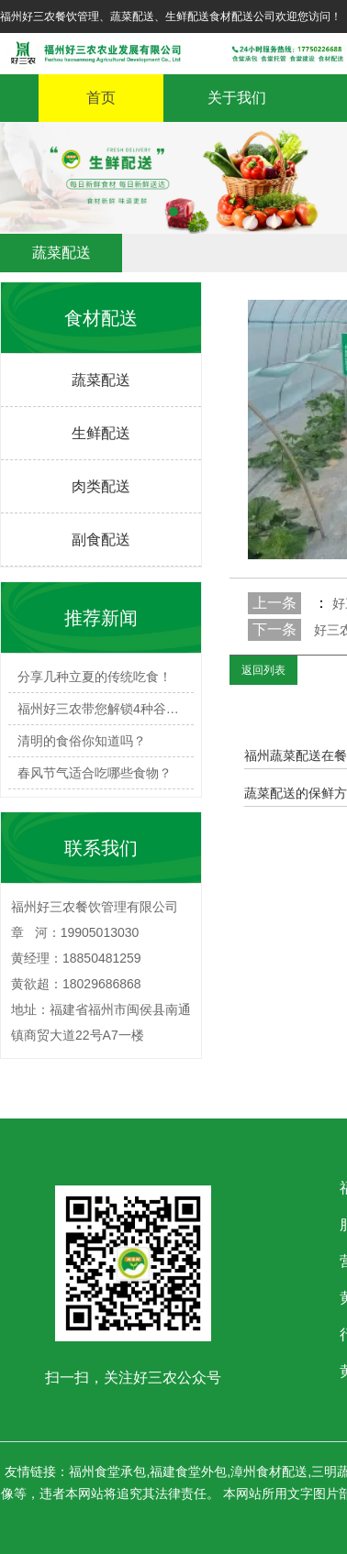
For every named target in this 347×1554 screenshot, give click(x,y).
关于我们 (236, 97)
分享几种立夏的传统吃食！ (94, 676)
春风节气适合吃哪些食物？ (94, 773)
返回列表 (263, 670)
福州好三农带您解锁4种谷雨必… (105, 708)
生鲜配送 (101, 433)
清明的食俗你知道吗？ (81, 740)
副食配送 (101, 539)
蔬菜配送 (101, 380)
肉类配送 (101, 486)
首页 (101, 97)
